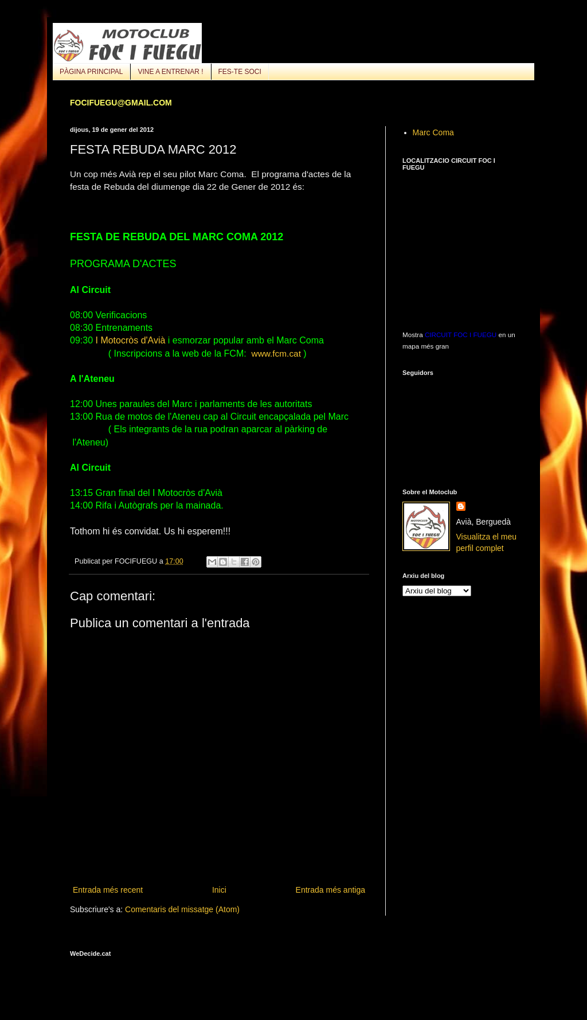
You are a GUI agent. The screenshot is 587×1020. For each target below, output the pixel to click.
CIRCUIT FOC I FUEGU (460, 334)
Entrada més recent (108, 889)
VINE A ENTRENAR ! (170, 72)
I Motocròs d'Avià (129, 340)
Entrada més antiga (330, 889)
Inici (219, 889)
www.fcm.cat (276, 353)
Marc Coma (433, 132)
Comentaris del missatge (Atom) (182, 909)
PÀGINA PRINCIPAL (91, 72)
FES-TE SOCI (239, 72)
